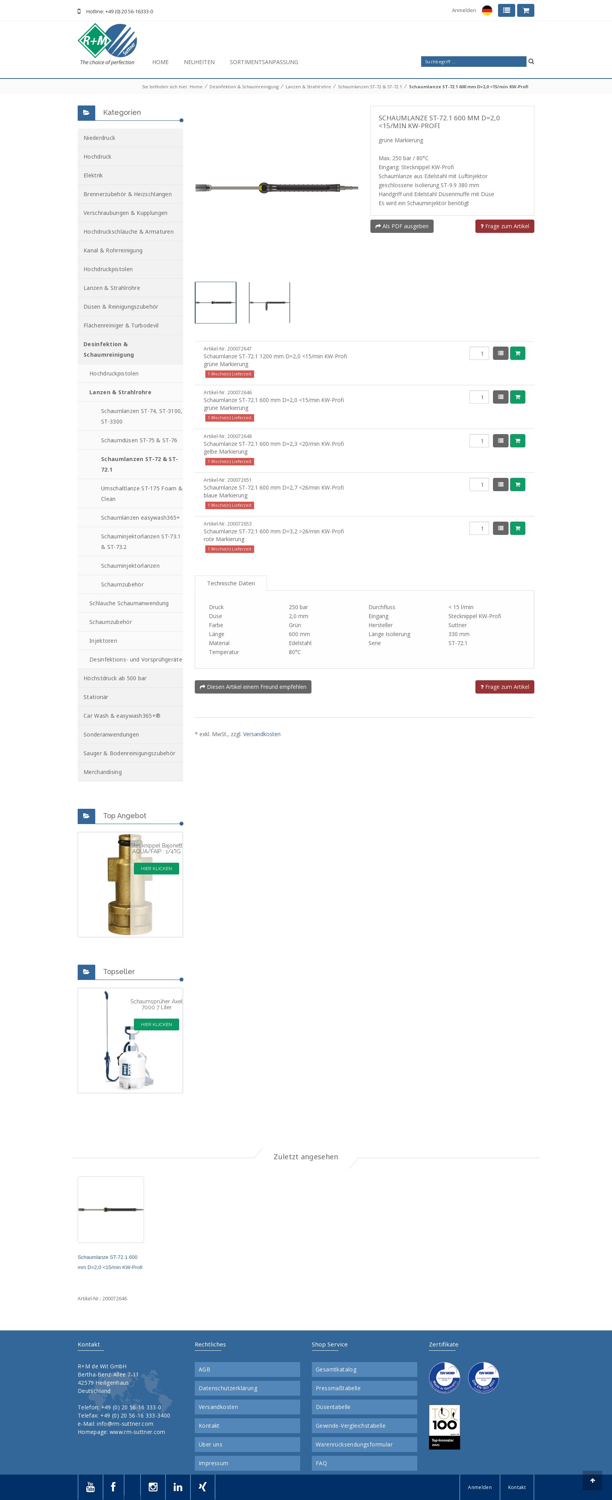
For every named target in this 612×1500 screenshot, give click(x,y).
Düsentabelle (333, 1407)
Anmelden (464, 10)
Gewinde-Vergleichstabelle (351, 1425)
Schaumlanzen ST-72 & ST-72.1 (370, 86)
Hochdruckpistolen (108, 269)
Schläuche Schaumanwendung (129, 603)
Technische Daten (231, 583)
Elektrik (93, 175)
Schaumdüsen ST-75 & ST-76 (139, 440)
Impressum (214, 1463)
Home (160, 62)
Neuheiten (199, 62)
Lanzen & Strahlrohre (308, 86)
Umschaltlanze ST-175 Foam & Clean (142, 493)
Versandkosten (262, 734)
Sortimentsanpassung (264, 62)
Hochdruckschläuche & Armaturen (129, 231)
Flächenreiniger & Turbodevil (121, 325)
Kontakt (209, 1425)
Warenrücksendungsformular (354, 1444)
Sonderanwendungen (111, 734)
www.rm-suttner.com (137, 1432)
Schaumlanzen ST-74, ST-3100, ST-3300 (141, 416)
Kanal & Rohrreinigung (113, 250)
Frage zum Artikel (504, 226)
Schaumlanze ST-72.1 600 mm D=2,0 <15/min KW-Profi (468, 86)
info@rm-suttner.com (125, 1423)
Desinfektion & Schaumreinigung (244, 86)
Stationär (96, 697)
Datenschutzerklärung (228, 1388)
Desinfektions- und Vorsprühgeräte (135, 659)
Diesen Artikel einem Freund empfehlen (253, 686)
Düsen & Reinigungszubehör (121, 306)
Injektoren (103, 640)
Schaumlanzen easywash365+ (140, 517)
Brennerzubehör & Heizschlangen (128, 194)
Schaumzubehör (122, 584)
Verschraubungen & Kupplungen (125, 212)
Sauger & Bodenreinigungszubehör (129, 753)
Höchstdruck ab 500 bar (115, 678)
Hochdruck (98, 156)
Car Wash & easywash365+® (122, 715)
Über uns (210, 1444)
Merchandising (103, 772)
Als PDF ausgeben (402, 226)
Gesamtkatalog (336, 1369)
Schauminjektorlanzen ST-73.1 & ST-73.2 (141, 542)
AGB (204, 1369)
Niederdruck (99, 137)
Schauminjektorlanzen (130, 565)
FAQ (321, 1463)
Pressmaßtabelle (338, 1388)
